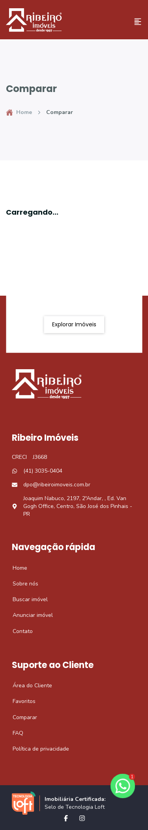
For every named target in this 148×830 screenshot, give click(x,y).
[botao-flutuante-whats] (122, 786)
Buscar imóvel (26, 600)
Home (19, 112)
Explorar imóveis (74, 324)
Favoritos (20, 701)
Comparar (20, 717)
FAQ (13, 733)
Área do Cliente (28, 686)
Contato (18, 631)
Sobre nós (21, 584)
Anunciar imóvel (28, 615)
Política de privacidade (36, 749)
